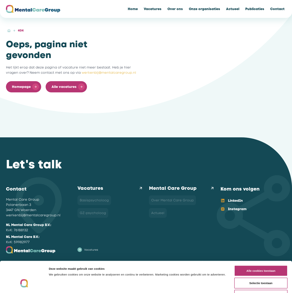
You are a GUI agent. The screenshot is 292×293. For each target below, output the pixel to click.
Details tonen (201, 285)
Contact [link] (158, 225)
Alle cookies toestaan (260, 247)
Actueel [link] (157, 213)
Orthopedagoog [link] (94, 225)
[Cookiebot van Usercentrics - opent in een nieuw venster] (24, 286)
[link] (132, 9)
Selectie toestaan (260, 259)
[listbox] (250, 205)
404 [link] (21, 30)
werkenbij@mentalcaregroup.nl (109, 72)
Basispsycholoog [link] (94, 200)
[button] (23, 86)
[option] (250, 201)
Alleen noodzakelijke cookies (260, 271)
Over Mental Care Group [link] (172, 200)
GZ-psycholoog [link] (93, 213)
